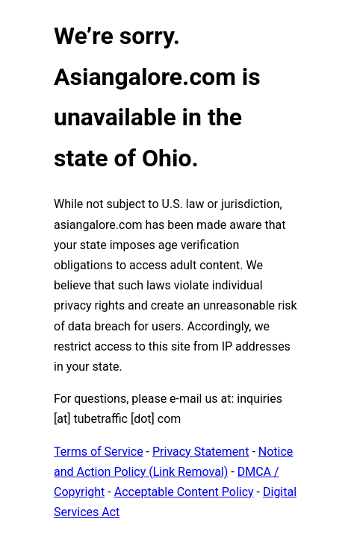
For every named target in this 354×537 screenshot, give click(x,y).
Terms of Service (98, 452)
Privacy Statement (200, 452)
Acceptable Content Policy (184, 492)
